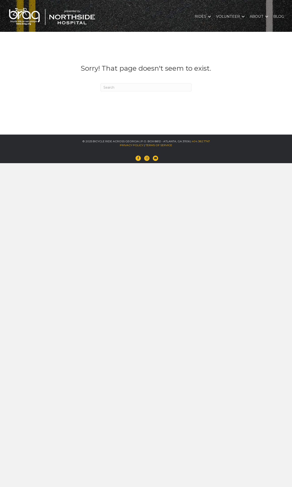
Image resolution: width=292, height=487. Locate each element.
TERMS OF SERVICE (158, 145)
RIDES (200, 16)
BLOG (278, 16)
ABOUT (257, 16)
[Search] (146, 87)
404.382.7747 (201, 141)
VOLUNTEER (228, 16)
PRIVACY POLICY (131, 145)
